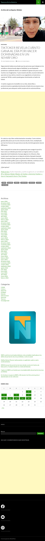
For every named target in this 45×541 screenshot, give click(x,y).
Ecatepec (3, 292)
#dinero (7, 174)
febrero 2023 (5, 258)
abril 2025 (4, 216)
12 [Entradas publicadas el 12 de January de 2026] (4, 398)
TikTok (39, 182)
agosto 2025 (4, 209)
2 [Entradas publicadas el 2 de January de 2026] (28, 391)
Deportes (3, 290)
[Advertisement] (22, 114)
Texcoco (32, 182)
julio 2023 (4, 251)
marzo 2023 (4, 256)
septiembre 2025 (6, 208)
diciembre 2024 (5, 223)
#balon (17, 174)
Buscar (3, 431)
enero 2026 (4, 201)
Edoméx (10, 182)
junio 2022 (4, 271)
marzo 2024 (4, 238)
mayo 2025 (4, 214)
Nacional (4, 44)
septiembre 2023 (6, 248)
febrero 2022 (5, 278)
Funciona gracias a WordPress (8, 538)
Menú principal (43, 2)
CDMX (3, 182)
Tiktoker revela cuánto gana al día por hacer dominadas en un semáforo (20, 53)
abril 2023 (4, 254)
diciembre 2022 (5, 261)
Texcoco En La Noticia (9, 2)
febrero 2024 (5, 239)
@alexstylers (5, 172)
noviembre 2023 (5, 244)
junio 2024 (4, 233)
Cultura (3, 289)
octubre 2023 (5, 246)
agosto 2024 (4, 229)
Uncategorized (5, 300)
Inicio (3, 424)
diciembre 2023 (5, 243)
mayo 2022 (4, 273)
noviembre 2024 (5, 224)
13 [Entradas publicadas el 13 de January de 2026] (10, 398)
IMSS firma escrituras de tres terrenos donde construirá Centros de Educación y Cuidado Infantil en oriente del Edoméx (20, 365)
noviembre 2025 (5, 204)
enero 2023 (4, 259)
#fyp (2, 174)
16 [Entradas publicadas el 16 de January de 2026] (28, 398)
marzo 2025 (4, 218)
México (17, 182)
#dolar (12, 174)
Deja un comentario (23, 61)
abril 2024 (4, 236)
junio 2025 (4, 213)
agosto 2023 (4, 249)
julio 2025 (4, 211)
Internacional (5, 295)
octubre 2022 (5, 264)
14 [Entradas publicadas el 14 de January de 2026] (16, 398)
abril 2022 (4, 274)
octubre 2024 (5, 226)
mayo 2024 (4, 234)
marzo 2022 (4, 276)
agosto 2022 (4, 268)
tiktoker (5, 185)
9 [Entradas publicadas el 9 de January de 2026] (28, 395)
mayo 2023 (4, 253)
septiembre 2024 (6, 228)
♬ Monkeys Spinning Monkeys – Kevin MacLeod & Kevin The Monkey (22, 175)
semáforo (24, 182)
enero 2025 (4, 221)
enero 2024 (4, 241)
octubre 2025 (5, 206)
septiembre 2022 (6, 266)
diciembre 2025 (5, 203)
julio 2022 (4, 269)
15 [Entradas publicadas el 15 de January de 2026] (22, 398)
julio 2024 (4, 231)
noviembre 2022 (5, 263)
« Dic (2, 408)
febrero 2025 (5, 219)
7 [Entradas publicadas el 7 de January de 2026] (16, 395)
